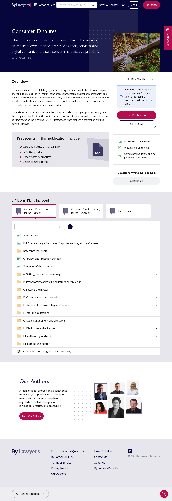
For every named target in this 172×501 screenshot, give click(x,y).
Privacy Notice (59, 468)
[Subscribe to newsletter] (168, 38)
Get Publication (136, 115)
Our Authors (58, 473)
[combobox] (136, 79)
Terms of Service (61, 462)
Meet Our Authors (31, 416)
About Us (99, 462)
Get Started (151, 4)
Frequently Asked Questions (67, 451)
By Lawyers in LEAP (62, 457)
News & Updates (109, 4)
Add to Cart (136, 124)
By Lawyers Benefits (106, 468)
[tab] (34, 211)
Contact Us (136, 180)
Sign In (134, 4)
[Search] (70, 226)
